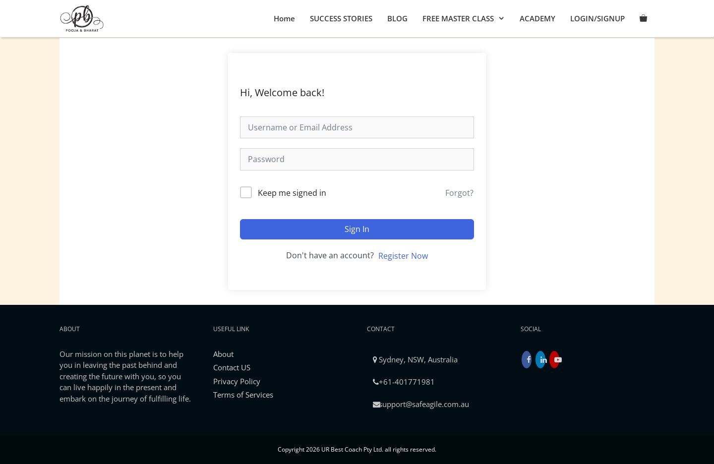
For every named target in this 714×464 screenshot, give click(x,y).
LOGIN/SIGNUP (597, 18)
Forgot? (459, 192)
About (223, 354)
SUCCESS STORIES (341, 18)
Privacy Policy (236, 381)
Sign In (357, 229)
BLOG (397, 18)
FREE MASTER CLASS (467, 18)
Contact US (231, 367)
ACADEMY (537, 18)
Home (284, 18)
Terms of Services (243, 395)
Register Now (403, 255)
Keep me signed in (292, 192)
